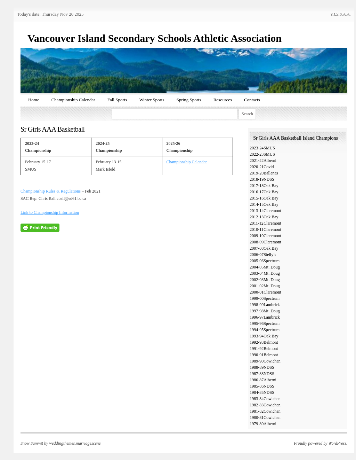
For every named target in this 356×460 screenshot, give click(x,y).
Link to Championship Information (50, 212)
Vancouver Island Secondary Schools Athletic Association (154, 38)
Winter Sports (151, 99)
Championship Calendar (73, 99)
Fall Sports (117, 99)
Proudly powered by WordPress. (320, 443)
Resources (222, 99)
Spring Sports (188, 99)
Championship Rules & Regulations (51, 191)
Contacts (252, 99)
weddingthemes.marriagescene (74, 443)
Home (33, 99)
